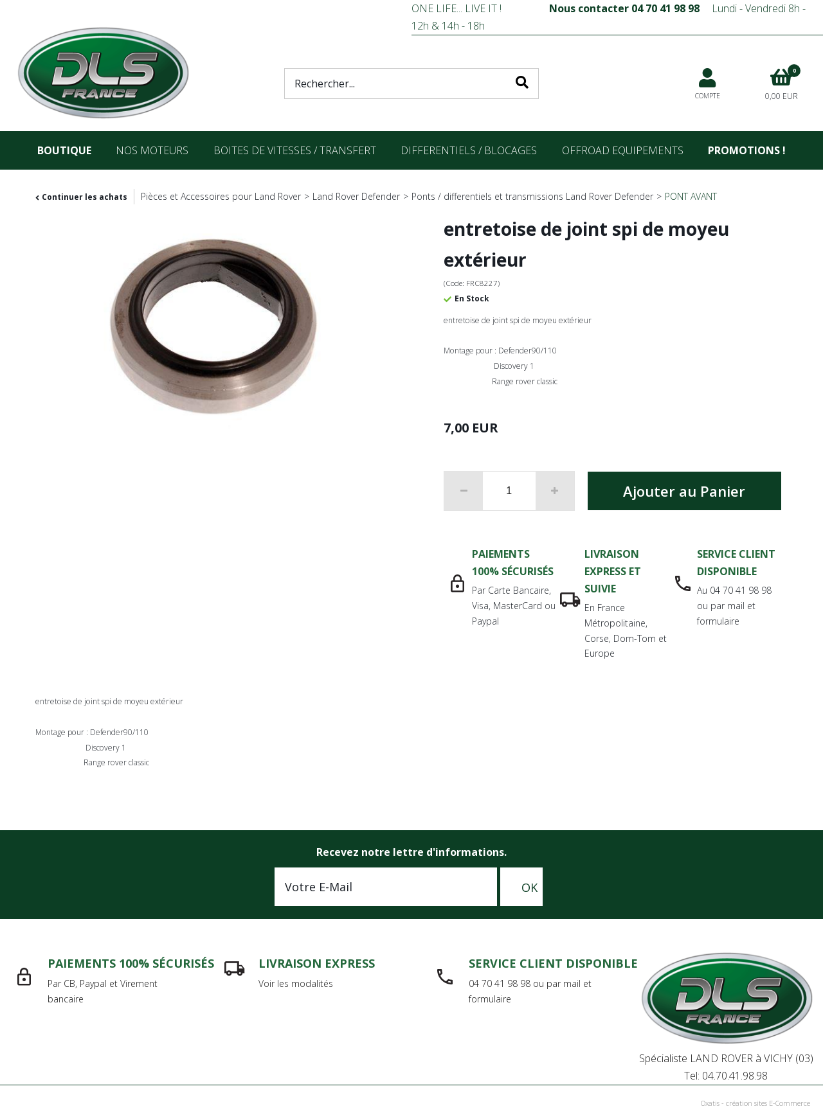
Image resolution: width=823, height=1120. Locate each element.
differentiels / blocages (469, 150)
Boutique (64, 150)
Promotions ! (747, 150)
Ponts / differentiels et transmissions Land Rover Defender (532, 196)
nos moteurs (152, 150)
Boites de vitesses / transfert (294, 150)
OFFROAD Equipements (622, 150)
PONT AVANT (691, 196)
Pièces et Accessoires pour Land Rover (221, 196)
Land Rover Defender (356, 196)
